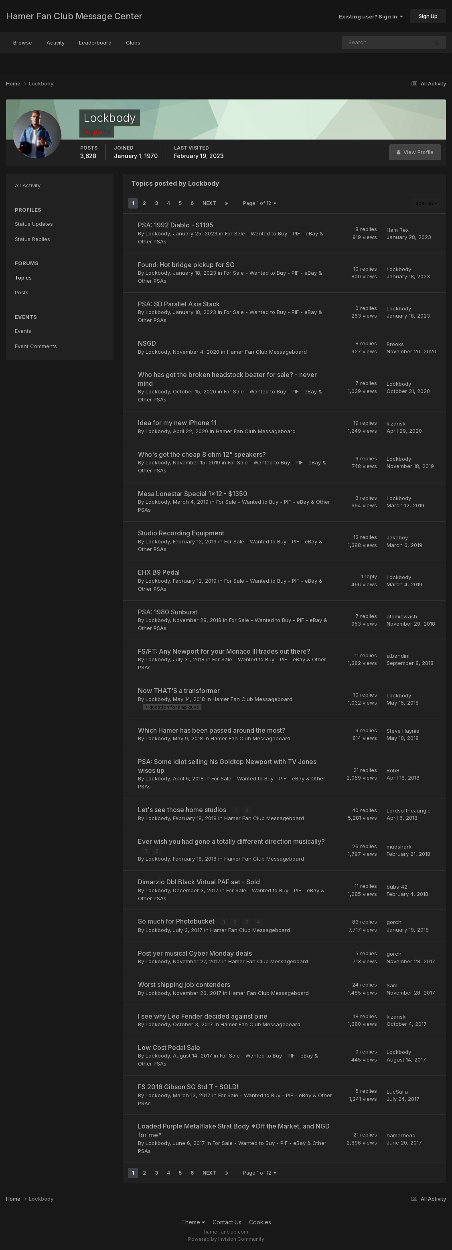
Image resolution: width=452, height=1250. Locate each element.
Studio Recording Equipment (181, 533)
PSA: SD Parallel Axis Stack (179, 304)
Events (23, 331)
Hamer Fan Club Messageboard (267, 351)
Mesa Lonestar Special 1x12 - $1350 (192, 494)
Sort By (426, 203)
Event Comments (36, 346)
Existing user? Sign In (371, 16)
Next (209, 203)
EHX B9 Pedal (159, 572)
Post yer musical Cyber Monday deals (195, 952)
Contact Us (227, 1221)
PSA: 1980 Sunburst (167, 612)
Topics (23, 277)
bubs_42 (397, 886)
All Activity (28, 185)
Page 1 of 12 (259, 203)
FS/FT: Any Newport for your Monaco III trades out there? (224, 651)
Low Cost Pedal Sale (169, 1047)
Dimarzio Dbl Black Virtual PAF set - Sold (199, 881)
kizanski (397, 423)
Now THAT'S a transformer (179, 691)
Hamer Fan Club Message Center (74, 16)
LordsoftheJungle (409, 810)
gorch (394, 921)
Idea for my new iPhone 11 (177, 423)
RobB (393, 770)
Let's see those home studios (183, 810)
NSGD (147, 343)
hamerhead (401, 1134)
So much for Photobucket (177, 921)
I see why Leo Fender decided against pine (203, 1015)
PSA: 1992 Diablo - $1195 (175, 225)
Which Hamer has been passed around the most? (212, 730)
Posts (21, 292)
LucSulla (397, 1091)
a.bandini (398, 655)
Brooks (395, 344)
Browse (22, 42)
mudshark (399, 846)
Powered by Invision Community (226, 1238)
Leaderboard (95, 42)
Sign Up (428, 16)
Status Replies (32, 239)
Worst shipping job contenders (184, 984)
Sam (392, 984)
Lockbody (158, 233)
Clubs (133, 42)
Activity (56, 42)
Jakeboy (397, 537)
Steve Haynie (403, 730)
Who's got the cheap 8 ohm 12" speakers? (202, 454)
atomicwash (402, 616)
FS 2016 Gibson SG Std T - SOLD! (188, 1086)
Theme (193, 1221)
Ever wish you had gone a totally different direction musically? (231, 841)
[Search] (359, 42)
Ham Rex (398, 230)
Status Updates (34, 224)
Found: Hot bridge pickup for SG (186, 265)
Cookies (260, 1221)
